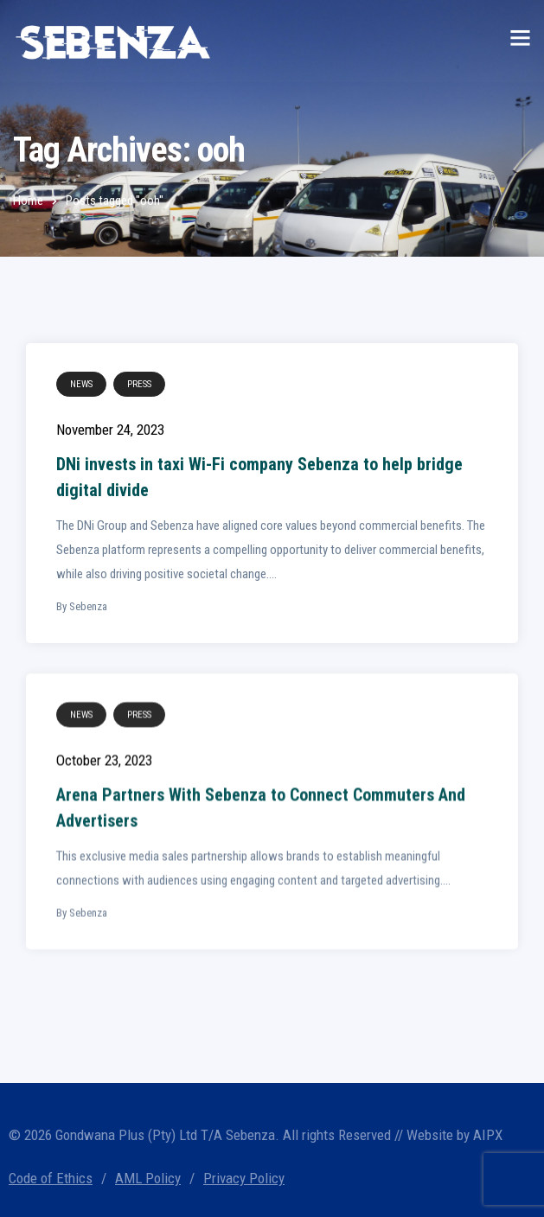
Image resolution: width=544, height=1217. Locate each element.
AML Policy (148, 1178)
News (81, 384)
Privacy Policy (244, 1178)
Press (139, 384)
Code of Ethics (51, 1178)
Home (28, 200)
